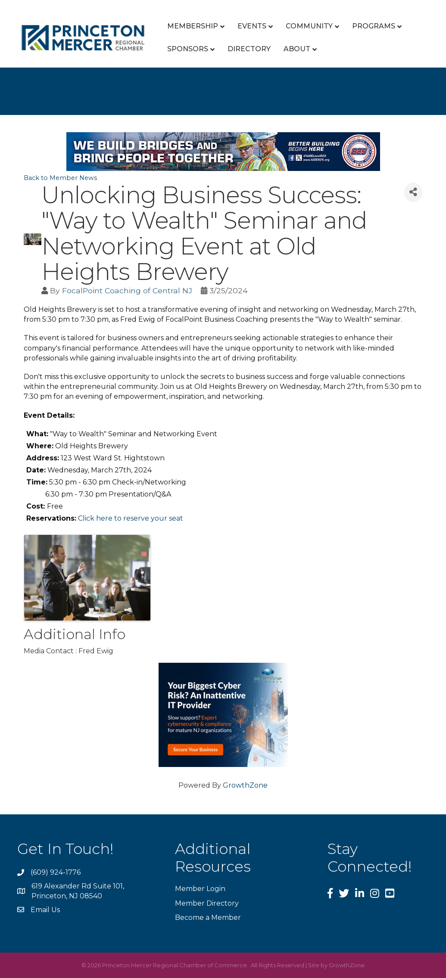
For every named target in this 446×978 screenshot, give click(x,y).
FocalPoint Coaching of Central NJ (127, 290)
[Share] (413, 192)
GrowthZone (245, 785)
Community (309, 26)
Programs (373, 26)
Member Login (200, 889)
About (297, 49)
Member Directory (207, 903)
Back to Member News (60, 178)
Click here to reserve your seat (130, 518)
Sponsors (187, 49)
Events (251, 26)
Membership (192, 26)
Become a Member (208, 917)
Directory (249, 49)
